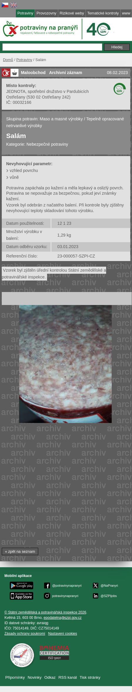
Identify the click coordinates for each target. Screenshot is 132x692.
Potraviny (24, 60)
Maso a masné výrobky (61, 119)
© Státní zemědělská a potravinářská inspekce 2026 (45, 612)
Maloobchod (33, 72)
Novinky (34, 677)
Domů (8, 60)
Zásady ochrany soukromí (24, 634)
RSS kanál (68, 677)
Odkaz (50, 677)
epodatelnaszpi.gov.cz (62, 618)
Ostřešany (15, 97)
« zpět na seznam (20, 551)
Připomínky (15, 677)
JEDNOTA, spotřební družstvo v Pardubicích (47, 91)
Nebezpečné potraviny (47, 144)
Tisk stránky (90, 677)
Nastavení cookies (62, 634)
